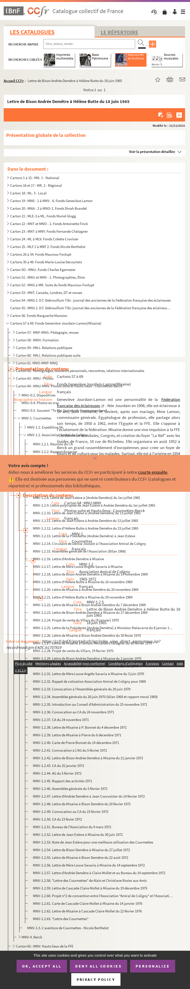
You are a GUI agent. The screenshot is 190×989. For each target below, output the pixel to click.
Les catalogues (32, 32)
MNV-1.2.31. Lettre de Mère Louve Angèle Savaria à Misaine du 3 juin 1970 (88, 673)
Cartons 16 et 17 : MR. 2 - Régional (36, 185)
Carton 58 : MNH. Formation (37, 340)
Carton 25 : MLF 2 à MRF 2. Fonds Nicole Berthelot (47, 246)
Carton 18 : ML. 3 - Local (28, 193)
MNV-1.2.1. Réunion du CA (53, 444)
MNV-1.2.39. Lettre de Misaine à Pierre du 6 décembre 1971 (77, 735)
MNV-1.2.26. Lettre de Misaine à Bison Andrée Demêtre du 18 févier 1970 (87, 635)
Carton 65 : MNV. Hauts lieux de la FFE (44, 946)
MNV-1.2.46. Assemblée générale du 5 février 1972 (70, 788)
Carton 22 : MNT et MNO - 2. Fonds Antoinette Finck (49, 223)
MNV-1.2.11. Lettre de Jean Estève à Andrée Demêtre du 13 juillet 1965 (85, 520)
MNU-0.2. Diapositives (38, 395)
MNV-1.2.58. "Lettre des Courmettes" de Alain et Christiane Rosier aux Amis (90, 880)
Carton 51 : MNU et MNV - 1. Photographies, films (47, 277)
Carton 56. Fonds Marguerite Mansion (38, 315)
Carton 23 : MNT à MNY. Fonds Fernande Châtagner (49, 231)
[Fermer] (95, 458)
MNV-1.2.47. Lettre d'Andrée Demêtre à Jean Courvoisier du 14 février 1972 (89, 796)
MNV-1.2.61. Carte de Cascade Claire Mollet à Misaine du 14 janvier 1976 (87, 903)
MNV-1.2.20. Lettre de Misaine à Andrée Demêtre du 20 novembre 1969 (85, 589)
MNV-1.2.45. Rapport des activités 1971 (62, 781)
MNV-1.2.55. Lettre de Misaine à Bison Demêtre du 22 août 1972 (80, 857)
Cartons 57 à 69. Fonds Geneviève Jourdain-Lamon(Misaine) (55, 323)
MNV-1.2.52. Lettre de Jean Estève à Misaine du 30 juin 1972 (78, 834)
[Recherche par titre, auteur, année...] (89, 44)
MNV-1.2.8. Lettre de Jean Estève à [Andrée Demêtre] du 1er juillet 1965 (86, 497)
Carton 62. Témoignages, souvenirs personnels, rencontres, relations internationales (80, 370)
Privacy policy (96, 979)
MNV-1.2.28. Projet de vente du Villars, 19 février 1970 (73, 650)
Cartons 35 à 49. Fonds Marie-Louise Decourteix (46, 262)
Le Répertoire (119, 32)
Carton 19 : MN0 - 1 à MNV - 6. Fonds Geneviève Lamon (51, 200)
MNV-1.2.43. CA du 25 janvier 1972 (58, 765)
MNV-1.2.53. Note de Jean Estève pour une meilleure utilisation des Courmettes (93, 842)
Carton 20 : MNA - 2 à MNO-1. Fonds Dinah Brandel (48, 208)
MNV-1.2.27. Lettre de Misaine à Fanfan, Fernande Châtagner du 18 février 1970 (92, 643)
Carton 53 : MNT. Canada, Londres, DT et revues (46, 292)
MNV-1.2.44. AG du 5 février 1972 (57, 773)
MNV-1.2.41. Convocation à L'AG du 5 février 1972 (70, 750)
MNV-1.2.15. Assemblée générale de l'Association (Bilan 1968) (79, 551)
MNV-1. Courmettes (36, 418)
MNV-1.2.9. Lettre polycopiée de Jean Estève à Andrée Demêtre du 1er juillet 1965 (94, 505)
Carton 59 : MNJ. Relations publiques (44, 347)
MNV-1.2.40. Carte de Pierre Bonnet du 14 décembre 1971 (76, 742)
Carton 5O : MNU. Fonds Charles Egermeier (42, 269)
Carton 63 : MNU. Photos (34, 378)
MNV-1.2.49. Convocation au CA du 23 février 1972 (70, 811)
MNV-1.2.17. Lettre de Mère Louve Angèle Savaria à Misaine (77, 566)
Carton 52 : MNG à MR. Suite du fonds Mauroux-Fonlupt (52, 285)
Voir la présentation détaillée (152, 151)
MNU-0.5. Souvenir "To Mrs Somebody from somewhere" (64, 410)
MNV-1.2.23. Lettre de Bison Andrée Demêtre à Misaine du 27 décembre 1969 (90, 612)
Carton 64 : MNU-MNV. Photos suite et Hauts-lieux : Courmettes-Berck (69, 386)
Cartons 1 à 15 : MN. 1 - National (34, 177)
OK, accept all (42, 966)
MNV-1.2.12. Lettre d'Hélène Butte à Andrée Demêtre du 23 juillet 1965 (85, 528)
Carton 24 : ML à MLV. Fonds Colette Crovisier (44, 239)
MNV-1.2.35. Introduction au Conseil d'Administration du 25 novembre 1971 (90, 704)
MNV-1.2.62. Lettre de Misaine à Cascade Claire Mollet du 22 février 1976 (87, 911)
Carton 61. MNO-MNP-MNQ (37, 363)
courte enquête (152, 472)
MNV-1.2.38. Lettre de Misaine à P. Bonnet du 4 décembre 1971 (80, 727)
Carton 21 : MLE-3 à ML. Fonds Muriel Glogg (43, 216)
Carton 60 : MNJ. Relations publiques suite (48, 355)
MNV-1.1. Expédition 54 (45, 427)
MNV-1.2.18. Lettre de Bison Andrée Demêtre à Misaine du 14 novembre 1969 (90, 574)
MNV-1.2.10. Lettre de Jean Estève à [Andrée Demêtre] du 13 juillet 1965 (87, 513)
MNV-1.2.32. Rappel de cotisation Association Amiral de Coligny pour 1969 (89, 681)
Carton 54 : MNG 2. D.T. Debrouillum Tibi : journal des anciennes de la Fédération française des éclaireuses (90, 300)
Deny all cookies (98, 966)
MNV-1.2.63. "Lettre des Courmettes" (60, 918)
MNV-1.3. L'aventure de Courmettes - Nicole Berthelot (68, 928)
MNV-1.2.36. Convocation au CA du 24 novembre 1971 (73, 712)
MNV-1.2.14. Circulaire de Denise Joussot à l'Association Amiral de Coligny (89, 543)
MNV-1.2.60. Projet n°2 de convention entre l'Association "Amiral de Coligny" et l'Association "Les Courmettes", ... (103, 895)
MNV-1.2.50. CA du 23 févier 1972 (57, 819)
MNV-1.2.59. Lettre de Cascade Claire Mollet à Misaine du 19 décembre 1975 (90, 888)
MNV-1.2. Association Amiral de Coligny (57, 435)
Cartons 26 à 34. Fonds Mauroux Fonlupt (40, 254)
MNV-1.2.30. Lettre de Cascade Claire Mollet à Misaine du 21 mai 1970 (85, 666)
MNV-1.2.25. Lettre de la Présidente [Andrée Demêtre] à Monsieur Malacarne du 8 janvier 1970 (103, 627)
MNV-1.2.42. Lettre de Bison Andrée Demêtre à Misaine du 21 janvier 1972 (88, 758)
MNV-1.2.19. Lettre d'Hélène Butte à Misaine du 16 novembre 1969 (82, 581)
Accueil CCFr (14, 80)
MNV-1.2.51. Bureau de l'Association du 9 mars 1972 (72, 826)
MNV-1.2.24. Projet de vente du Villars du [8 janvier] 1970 (76, 620)
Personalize (153, 966)
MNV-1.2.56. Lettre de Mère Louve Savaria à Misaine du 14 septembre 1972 (89, 865)
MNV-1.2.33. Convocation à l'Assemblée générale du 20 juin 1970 (81, 689)
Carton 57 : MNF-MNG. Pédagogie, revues (47, 332)
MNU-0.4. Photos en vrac (40, 402)
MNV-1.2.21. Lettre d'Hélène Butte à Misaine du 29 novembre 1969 (82, 597)
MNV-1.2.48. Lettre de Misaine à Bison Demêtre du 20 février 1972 (82, 804)
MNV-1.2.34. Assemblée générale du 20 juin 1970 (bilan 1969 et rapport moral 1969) (95, 696)
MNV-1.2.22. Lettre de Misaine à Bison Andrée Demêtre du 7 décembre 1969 (89, 604)
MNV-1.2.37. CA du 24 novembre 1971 (61, 719)
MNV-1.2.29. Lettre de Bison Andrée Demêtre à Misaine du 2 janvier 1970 (87, 658)
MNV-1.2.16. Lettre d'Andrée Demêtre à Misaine (68, 558)
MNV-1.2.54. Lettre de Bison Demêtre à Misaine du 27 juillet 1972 (81, 849)
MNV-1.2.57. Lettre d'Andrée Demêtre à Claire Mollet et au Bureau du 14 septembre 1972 (99, 872)
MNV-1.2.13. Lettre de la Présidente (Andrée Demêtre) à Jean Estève (84, 536)
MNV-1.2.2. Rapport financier (55, 451)
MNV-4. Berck (32, 937)
